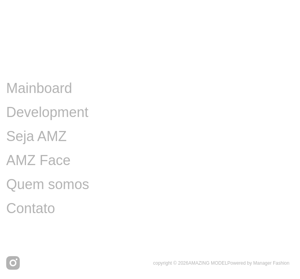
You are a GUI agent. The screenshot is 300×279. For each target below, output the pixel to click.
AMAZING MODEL (208, 263)
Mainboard (39, 88)
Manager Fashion (271, 263)
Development (47, 112)
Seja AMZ (36, 136)
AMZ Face (38, 160)
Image (25, 64)
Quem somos (47, 184)
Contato (30, 208)
